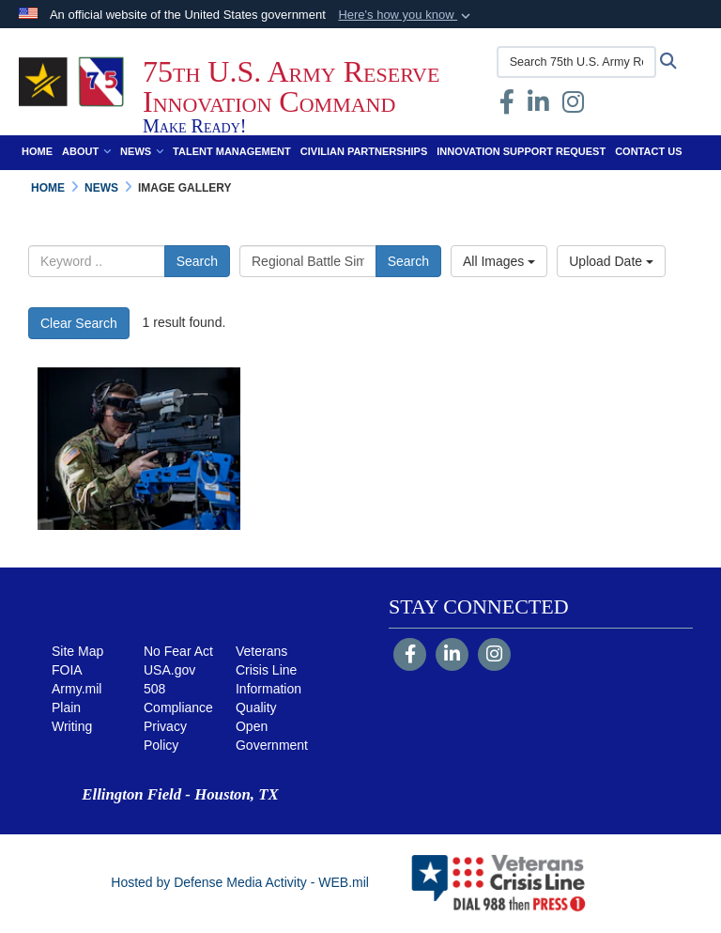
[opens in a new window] (538, 106)
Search (197, 261)
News (141, 151)
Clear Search (78, 323)
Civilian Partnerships (363, 151)
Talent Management (232, 151)
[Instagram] (494, 655)
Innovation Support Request (521, 151)
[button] (406, 15)
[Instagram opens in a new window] (573, 106)
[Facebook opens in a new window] (506, 106)
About (86, 151)
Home (37, 151)
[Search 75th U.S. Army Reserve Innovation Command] (576, 62)
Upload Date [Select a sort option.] (611, 261)
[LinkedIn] (452, 655)
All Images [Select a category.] (499, 261)
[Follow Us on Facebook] (409, 655)
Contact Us (648, 151)
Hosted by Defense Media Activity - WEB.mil (240, 882)
